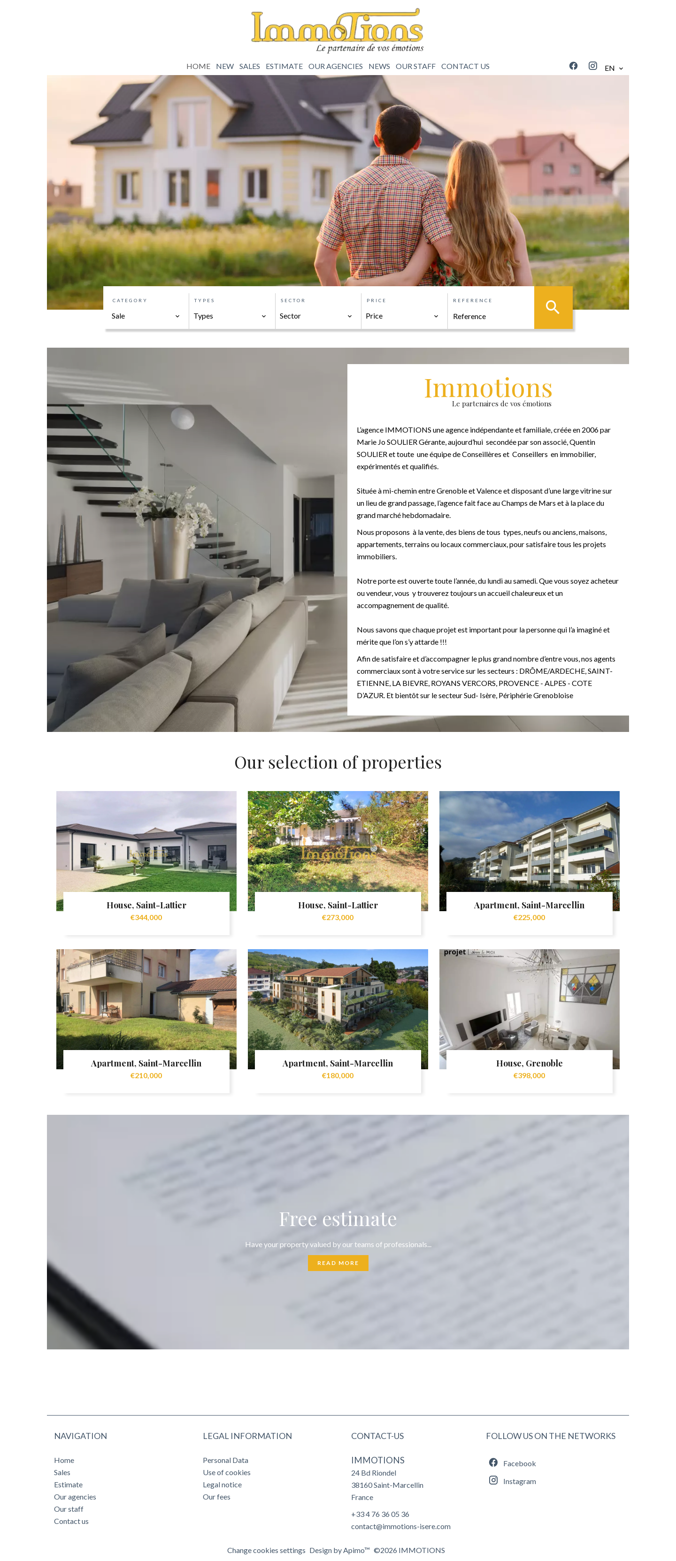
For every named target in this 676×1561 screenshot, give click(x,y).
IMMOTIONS (378, 1460)
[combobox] (146, 315)
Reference (473, 300)
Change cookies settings (266, 1550)
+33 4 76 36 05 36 (380, 1513)
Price (377, 300)
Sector (293, 300)
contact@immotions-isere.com (401, 1526)
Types (204, 300)
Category (130, 300)
